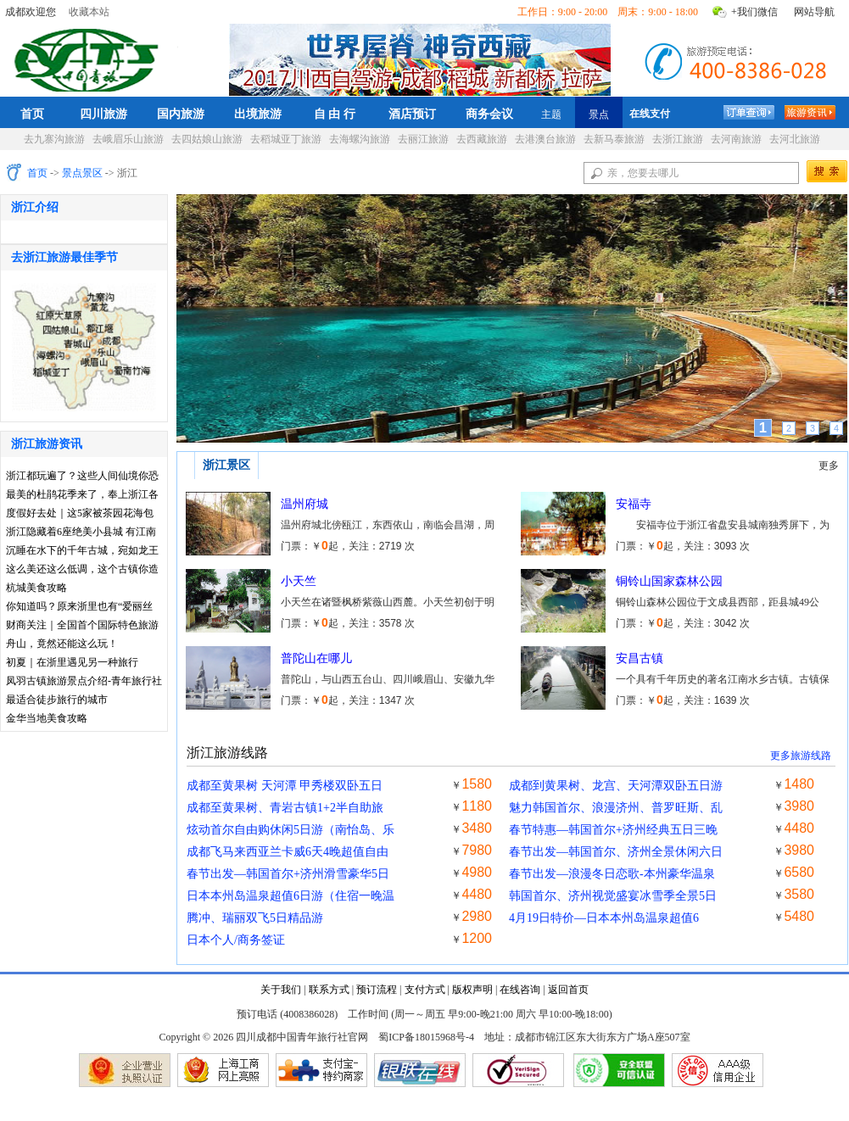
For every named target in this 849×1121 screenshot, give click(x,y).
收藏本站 (89, 12)
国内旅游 (180, 113)
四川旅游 (103, 113)
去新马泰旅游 (614, 139)
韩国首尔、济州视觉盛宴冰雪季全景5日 (613, 896)
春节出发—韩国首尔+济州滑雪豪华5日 (288, 873)
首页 (32, 113)
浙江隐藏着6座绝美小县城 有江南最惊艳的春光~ (81, 533)
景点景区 (82, 173)
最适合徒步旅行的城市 (57, 700)
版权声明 (472, 990)
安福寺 (633, 504)
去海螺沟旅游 (359, 139)
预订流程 (376, 990)
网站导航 (814, 12)
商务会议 (489, 113)
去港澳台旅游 (545, 139)
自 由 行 (335, 113)
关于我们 (280, 990)
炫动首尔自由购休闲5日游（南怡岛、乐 (290, 829)
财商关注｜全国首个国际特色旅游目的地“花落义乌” (82, 626)
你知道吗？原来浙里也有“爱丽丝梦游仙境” (79, 607)
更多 (828, 465)
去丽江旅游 (423, 139)
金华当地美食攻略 (46, 718)
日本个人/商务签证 (236, 940)
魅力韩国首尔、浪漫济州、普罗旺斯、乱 (616, 807)
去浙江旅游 (677, 139)
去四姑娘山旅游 (207, 139)
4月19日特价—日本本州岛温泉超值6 (604, 918)
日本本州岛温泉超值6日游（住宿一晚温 (290, 896)
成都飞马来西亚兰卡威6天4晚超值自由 (287, 851)
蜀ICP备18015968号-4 (426, 1037)
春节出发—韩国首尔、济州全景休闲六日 (616, 851)
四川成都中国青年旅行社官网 (90, 58)
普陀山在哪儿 (316, 658)
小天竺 (298, 581)
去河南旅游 (736, 139)
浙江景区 (226, 465)
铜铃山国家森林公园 (669, 581)
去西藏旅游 (481, 139)
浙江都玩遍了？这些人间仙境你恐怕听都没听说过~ (82, 477)
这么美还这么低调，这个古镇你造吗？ (82, 570)
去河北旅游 (794, 139)
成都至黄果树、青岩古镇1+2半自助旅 (285, 807)
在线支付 (649, 114)
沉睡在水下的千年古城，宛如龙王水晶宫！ (82, 551)
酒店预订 (412, 113)
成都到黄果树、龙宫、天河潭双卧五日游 (616, 785)
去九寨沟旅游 (54, 139)
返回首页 (568, 990)
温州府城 (304, 504)
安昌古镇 (639, 658)
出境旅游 (258, 113)
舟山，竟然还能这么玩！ (62, 644)
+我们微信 (754, 12)
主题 (551, 114)
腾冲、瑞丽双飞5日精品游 (255, 918)
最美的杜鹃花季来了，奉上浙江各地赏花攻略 (82, 495)
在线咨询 (520, 990)
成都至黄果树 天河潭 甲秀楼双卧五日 (285, 785)
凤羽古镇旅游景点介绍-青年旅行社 (84, 681)
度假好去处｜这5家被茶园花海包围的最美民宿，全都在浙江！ (80, 514)
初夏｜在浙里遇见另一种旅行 (72, 662)
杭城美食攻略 (36, 588)
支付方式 (425, 990)
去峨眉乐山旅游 (128, 139)
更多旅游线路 (800, 755)
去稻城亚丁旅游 (285, 139)
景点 (599, 114)
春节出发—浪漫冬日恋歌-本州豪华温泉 (612, 873)
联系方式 (329, 990)
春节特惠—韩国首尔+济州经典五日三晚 (613, 829)
